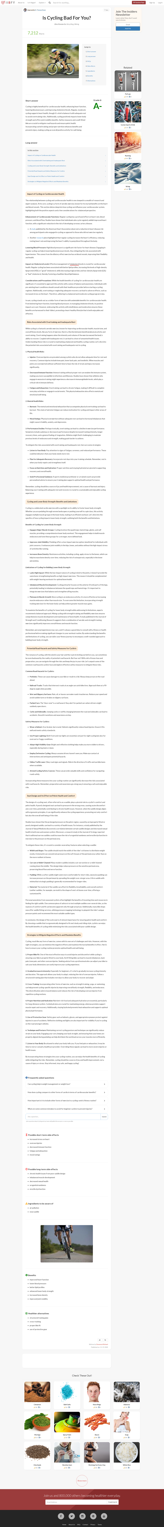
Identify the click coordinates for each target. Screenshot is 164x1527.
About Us (21, 3)
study (33, 229)
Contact (85, 1524)
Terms (100, 1524)
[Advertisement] (64, 1360)
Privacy (92, 1524)
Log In (160, 3)
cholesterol (74, 264)
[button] (67, 1084)
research (40, 238)
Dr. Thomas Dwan (40, 10)
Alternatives (91, 81)
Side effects (91, 66)
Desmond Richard (102, 1344)
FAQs (89, 61)
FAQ (78, 1524)
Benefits (90, 76)
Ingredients (91, 71)
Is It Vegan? (32, 3)
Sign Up (152, 3)
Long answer (91, 56)
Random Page (138, 2)
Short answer (91, 51)
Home (64, 1524)
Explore (42, 3)
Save (106, 10)
